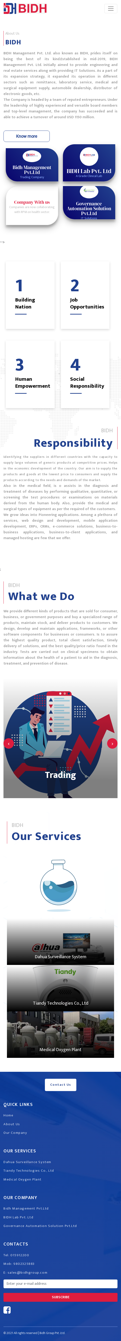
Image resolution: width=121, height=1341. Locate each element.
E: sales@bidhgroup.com (25, 1272)
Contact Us (60, 1085)
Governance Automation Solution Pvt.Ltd (40, 1226)
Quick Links (18, 1104)
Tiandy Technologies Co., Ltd (60, 1003)
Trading (60, 775)
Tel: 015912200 (16, 1255)
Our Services (46, 836)
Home (8, 1115)
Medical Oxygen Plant (60, 1050)
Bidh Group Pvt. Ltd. (52, 1333)
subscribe (60, 1297)
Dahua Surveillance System (60, 957)
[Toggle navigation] (110, 8)
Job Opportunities (87, 303)
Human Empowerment (32, 382)
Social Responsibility (87, 382)
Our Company (15, 1133)
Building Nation (25, 303)
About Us (11, 1124)
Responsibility (73, 443)
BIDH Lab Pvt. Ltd (18, 1217)
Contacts (15, 1244)
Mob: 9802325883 (19, 1264)
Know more (26, 136)
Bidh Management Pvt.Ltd (26, 1208)
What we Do (41, 596)
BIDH (13, 42)
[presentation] (8, 743)
